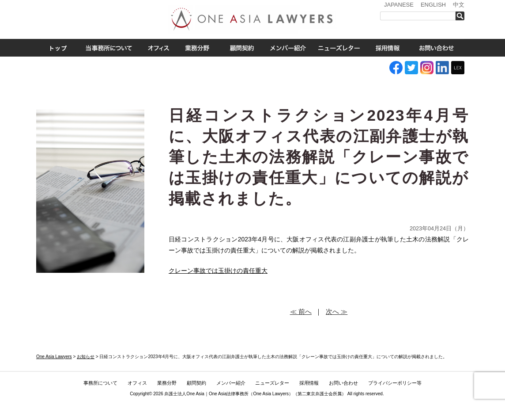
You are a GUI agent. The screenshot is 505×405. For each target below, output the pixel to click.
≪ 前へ (301, 311)
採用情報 (387, 48)
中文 (458, 4)
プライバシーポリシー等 (395, 383)
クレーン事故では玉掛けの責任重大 (218, 270)
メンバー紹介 (288, 48)
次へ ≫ (336, 311)
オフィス (158, 48)
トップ (58, 48)
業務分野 (197, 48)
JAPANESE (399, 4)
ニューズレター (338, 48)
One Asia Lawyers (271, 393)
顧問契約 (196, 383)
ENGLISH (433, 4)
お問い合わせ (436, 48)
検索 (462, 15)
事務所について (109, 48)
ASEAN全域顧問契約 (242, 48)
